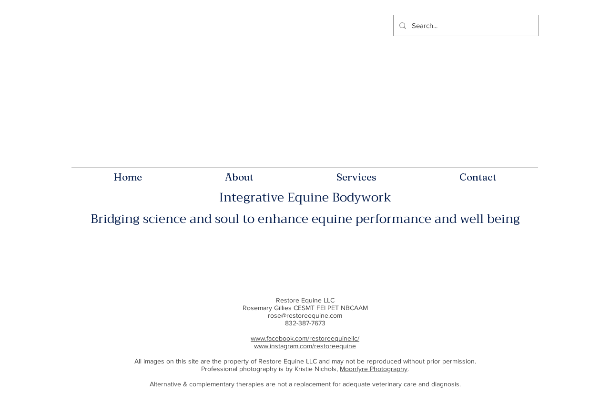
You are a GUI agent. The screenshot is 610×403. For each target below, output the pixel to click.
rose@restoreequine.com (305, 315)
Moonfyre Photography (373, 369)
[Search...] (465, 25)
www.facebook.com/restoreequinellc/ (305, 338)
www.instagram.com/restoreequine (305, 346)
